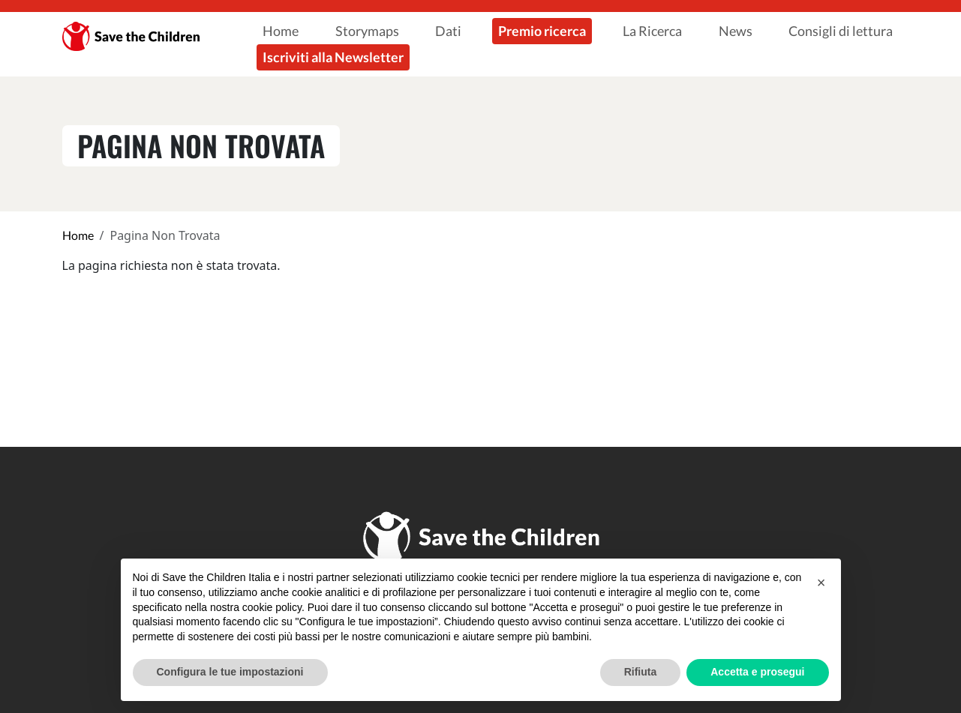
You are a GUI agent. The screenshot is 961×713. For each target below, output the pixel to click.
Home (281, 30)
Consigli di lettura (840, 30)
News (735, 30)
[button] (821, 583)
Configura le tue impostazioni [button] (230, 672)
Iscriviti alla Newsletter (333, 57)
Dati (448, 30)
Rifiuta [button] (640, 672)
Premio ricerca (542, 30)
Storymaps (367, 30)
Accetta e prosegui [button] (757, 672)
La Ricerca (652, 30)
